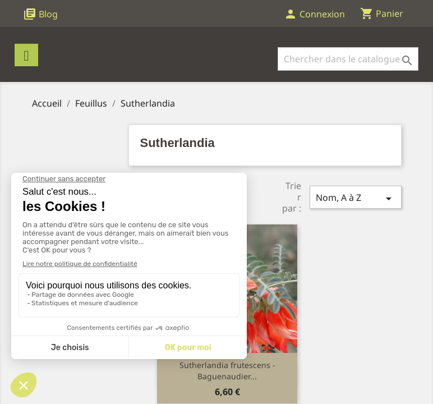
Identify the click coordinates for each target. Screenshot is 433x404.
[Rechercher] (348, 59)
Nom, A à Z (355, 198)
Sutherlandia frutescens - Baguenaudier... (227, 371)
